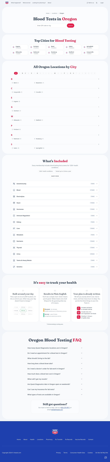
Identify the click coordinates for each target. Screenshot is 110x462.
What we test (26, 3)
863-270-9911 (65, 408)
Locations (54, 13)
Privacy (58, 453)
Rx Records (68, 439)
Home (47, 13)
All (16, 73)
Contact (90, 439)
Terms (65, 453)
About (49, 3)
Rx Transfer (59, 439)
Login (102, 3)
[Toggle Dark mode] (96, 2)
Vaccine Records (80, 439)
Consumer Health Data (77, 453)
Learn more (55, 176)
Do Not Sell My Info (101, 453)
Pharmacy (49, 439)
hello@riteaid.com (57, 410)
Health (32, 439)
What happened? (16, 3)
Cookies (90, 453)
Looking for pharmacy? (39, 3)
